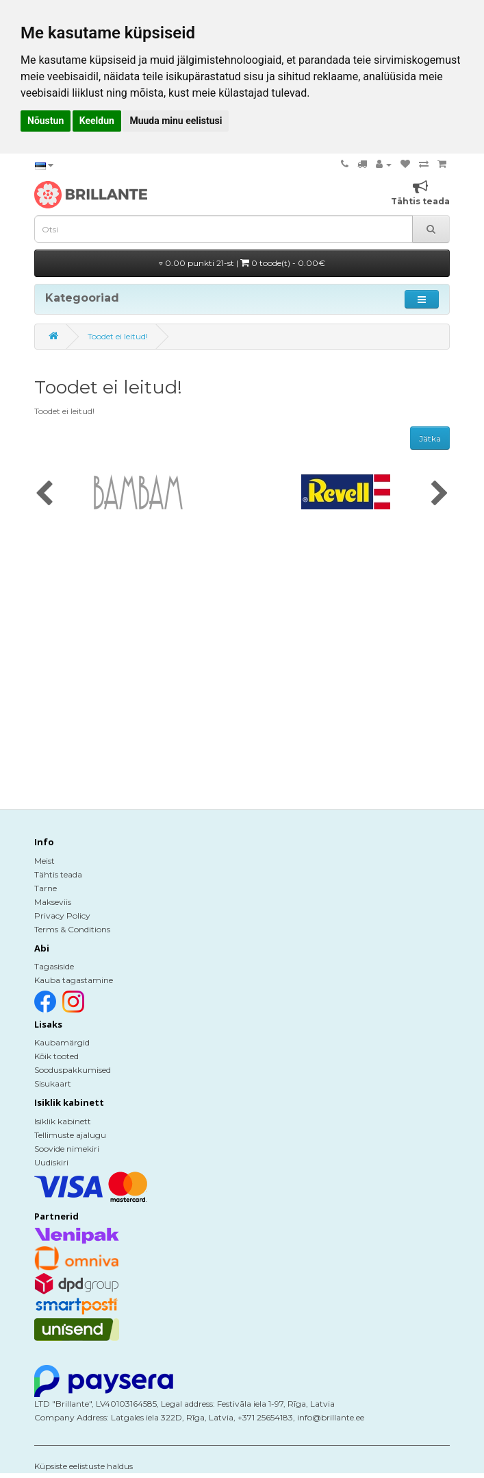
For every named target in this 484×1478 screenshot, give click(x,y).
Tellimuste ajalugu (70, 1135)
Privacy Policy (62, 915)
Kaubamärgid (62, 1042)
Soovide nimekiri (66, 1148)
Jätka (430, 438)
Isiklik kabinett (62, 1121)
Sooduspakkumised (72, 1070)
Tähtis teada (58, 874)
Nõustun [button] (45, 120)
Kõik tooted (56, 1056)
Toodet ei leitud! (118, 336)
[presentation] (44, 494)
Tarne (45, 888)
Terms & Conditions (72, 929)
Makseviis (52, 902)
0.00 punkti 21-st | (242, 263)
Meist (44, 861)
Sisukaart (52, 1083)
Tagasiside (54, 966)
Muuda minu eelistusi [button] (175, 120)
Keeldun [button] (96, 120)
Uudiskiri (51, 1162)
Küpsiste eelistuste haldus (83, 1466)
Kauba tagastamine (73, 980)
